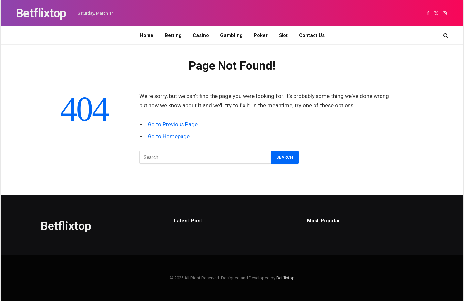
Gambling (231, 35)
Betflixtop (285, 277)
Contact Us (312, 35)
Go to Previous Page (173, 124)
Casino (201, 35)
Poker (261, 35)
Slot (283, 35)
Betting (173, 35)
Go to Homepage (169, 136)
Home (146, 35)
